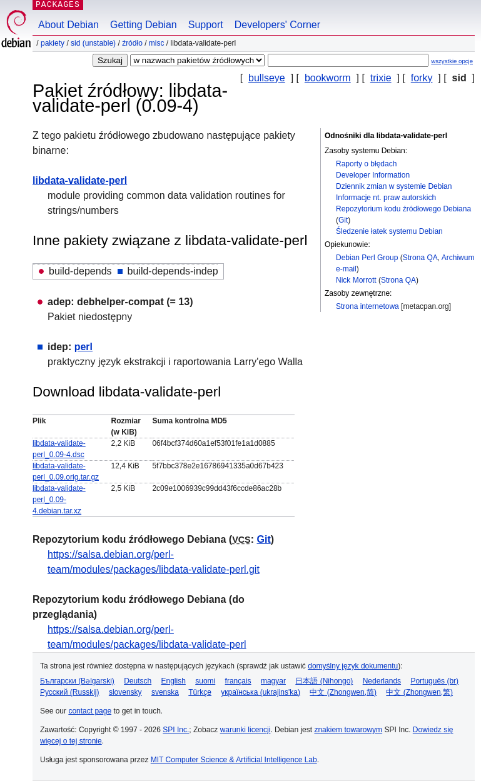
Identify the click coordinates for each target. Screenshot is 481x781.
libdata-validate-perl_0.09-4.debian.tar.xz (59, 499)
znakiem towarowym (348, 729)
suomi (205, 681)
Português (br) (434, 681)
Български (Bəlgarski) (77, 681)
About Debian (68, 24)
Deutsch (137, 681)
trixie (381, 78)
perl (83, 346)
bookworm (328, 78)
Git (343, 220)
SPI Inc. (176, 729)
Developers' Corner (277, 24)
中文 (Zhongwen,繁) (419, 692)
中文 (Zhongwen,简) (343, 692)
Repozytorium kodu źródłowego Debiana (403, 208)
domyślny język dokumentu (353, 666)
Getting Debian (143, 24)
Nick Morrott (356, 280)
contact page (89, 711)
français (238, 681)
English (173, 681)
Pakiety (52, 43)
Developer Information (373, 175)
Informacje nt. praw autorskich (386, 197)
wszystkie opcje (452, 61)
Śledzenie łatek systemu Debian (389, 231)
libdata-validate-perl (80, 180)
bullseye (266, 78)
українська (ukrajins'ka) (260, 692)
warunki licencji (245, 729)
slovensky (125, 692)
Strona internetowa (367, 306)
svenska (165, 692)
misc (157, 43)
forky (422, 78)
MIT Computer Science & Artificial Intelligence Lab (234, 759)
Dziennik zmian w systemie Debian (394, 186)
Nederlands (382, 681)
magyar (273, 681)
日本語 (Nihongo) (324, 681)
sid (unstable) (93, 43)
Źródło (132, 43)
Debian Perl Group (367, 257)
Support (205, 24)
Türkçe (199, 692)
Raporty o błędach (366, 163)
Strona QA (420, 257)
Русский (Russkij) (69, 692)
